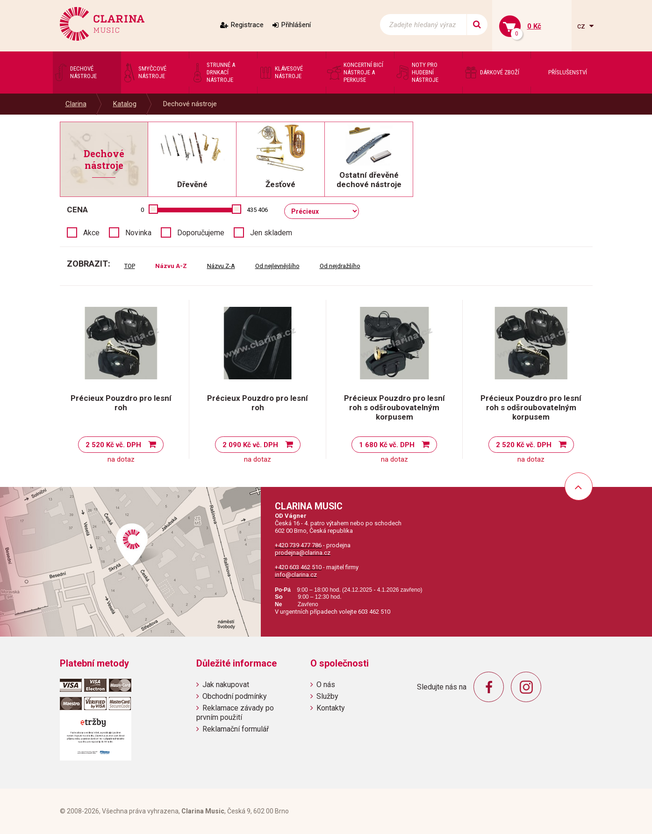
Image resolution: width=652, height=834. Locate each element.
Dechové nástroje (190, 104)
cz (582, 26)
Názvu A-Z (171, 265)
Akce (91, 232)
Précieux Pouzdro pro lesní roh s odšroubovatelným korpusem (394, 407)
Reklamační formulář (235, 729)
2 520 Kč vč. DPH (113, 445)
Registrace (247, 25)
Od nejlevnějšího (277, 265)
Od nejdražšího (340, 265)
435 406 (257, 209)
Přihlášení (296, 25)
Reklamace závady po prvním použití (235, 712)
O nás (325, 684)
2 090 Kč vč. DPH (250, 445)
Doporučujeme (200, 232)
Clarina (75, 104)
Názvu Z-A (221, 265)
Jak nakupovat (225, 684)
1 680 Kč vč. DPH (387, 445)
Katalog (124, 104)
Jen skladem (271, 232)
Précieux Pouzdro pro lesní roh (121, 402)
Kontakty (330, 707)
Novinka (138, 232)
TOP (129, 265)
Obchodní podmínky (234, 696)
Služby (327, 696)
